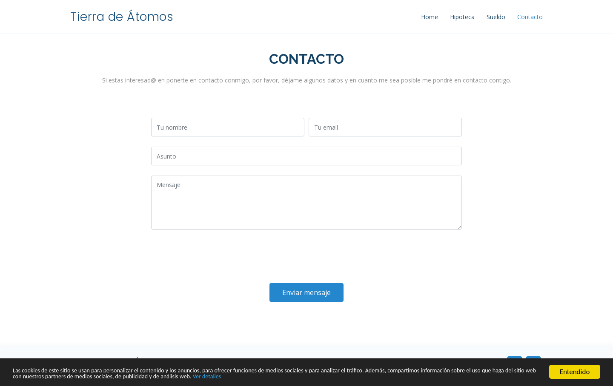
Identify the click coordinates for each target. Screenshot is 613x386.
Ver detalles (352, 376)
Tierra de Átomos (121, 17)
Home (429, 17)
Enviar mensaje (306, 292)
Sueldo (496, 17)
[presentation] (216, 256)
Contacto (530, 17)
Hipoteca (462, 17)
